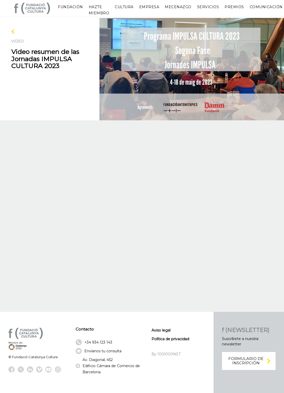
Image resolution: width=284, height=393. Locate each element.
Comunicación (266, 7)
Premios (234, 7)
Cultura (124, 7)
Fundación (70, 7)
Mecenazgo (178, 7)
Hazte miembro (99, 10)
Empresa (149, 7)
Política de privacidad (170, 339)
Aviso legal (160, 330)
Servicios (208, 7)
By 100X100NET (166, 354)
